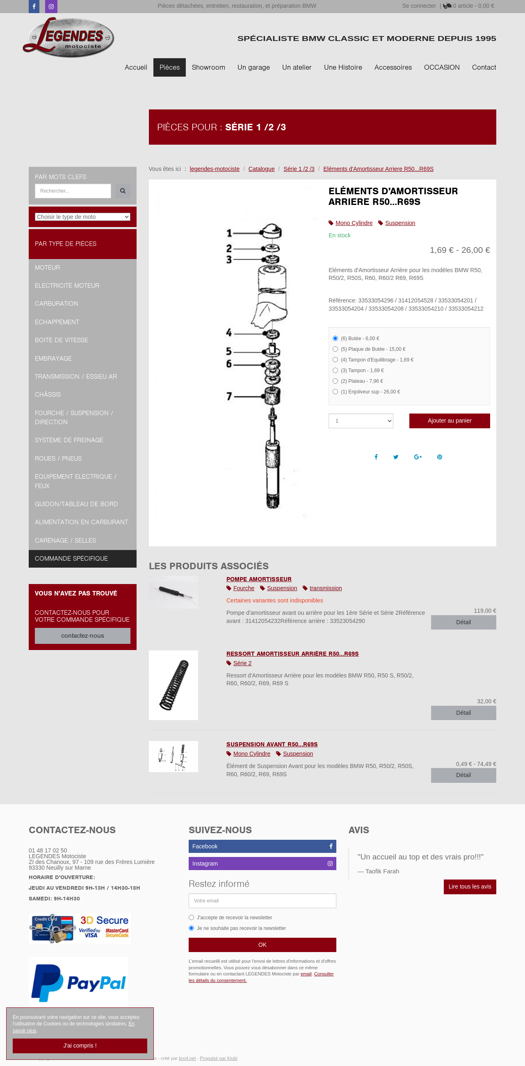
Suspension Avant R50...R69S (272, 744)
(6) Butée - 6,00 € (356, 338)
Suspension (400, 223)
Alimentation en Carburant (81, 522)
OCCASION (442, 67)
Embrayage (53, 359)
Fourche (243, 588)
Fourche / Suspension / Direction (74, 417)
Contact (484, 67)
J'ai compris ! (79, 1045)
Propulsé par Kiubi (218, 1058)
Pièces (170, 67)
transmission (326, 588)
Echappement (57, 322)
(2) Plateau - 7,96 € (358, 381)
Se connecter (419, 5)
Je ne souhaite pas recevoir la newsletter (237, 928)
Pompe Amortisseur (259, 579)
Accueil (136, 67)
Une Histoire (343, 67)
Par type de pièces (65, 244)
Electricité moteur (67, 286)
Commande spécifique (71, 559)
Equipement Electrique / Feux (75, 481)
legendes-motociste (215, 169)
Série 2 (242, 663)
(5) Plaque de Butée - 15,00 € (369, 349)
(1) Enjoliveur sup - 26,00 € (366, 392)
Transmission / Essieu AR (76, 377)
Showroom (208, 67)
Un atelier (297, 67)
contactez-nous (82, 636)
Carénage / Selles (65, 540)
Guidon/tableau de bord (76, 504)
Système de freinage (69, 440)
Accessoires (393, 67)
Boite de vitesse (61, 340)
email (306, 973)
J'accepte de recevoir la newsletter (230, 918)
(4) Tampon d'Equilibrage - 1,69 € (373, 360)
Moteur (47, 268)
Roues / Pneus (58, 459)
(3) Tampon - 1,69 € (358, 370)
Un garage (253, 67)
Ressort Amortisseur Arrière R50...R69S (292, 653)
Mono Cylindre (354, 223)
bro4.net (187, 1058)
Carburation (56, 304)
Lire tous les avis (470, 886)
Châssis (48, 395)
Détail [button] (463, 622)
